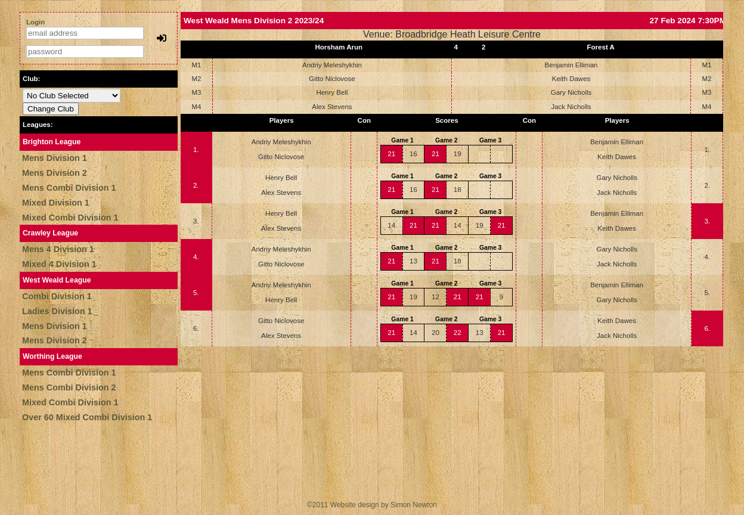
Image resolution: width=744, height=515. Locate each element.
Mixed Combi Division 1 (70, 217)
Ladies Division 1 (57, 311)
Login (35, 22)
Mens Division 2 (54, 173)
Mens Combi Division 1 (69, 188)
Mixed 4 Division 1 (59, 264)
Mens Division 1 (54, 158)
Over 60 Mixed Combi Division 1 (87, 417)
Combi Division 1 (57, 296)
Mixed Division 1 (55, 202)
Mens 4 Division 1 (58, 249)
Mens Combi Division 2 (69, 387)
